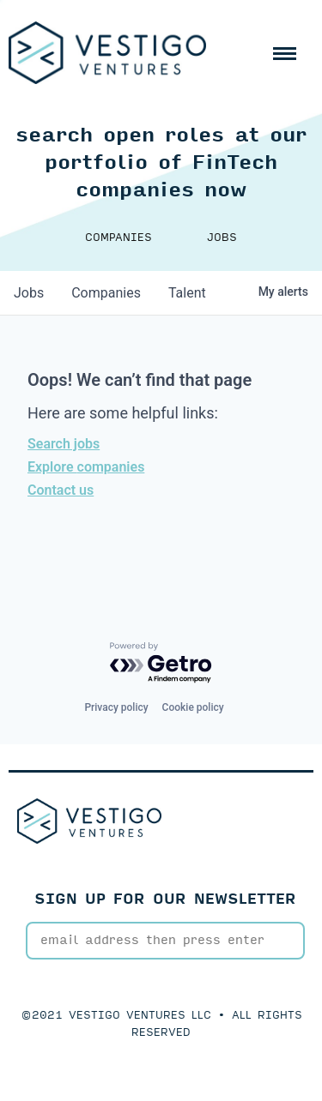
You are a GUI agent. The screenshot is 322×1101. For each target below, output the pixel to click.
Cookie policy (193, 707)
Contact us (60, 490)
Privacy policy (116, 707)
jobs (29, 293)
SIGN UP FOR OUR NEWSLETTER (165, 899)
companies (106, 293)
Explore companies (85, 467)
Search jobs (63, 444)
